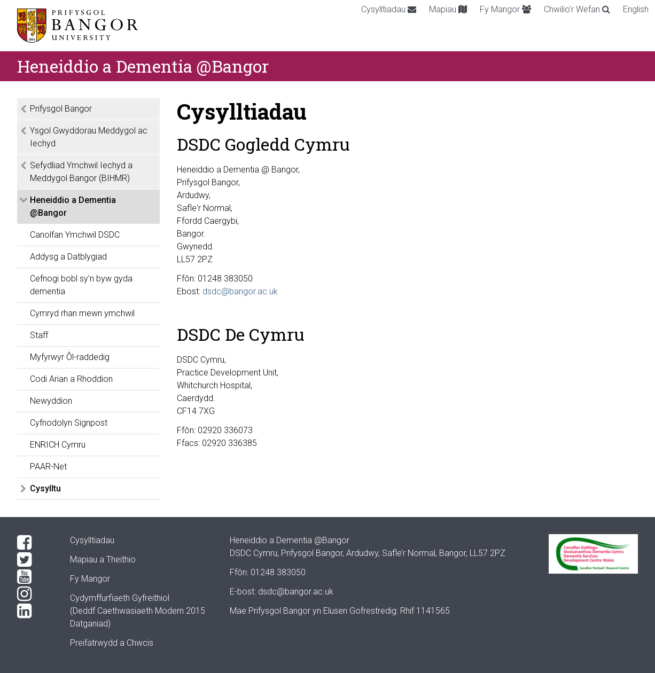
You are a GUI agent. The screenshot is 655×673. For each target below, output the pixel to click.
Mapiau (448, 9)
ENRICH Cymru (57, 445)
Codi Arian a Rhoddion (71, 379)
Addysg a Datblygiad (68, 257)
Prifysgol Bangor (61, 109)
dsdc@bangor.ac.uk (240, 291)
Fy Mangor (505, 9)
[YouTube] (35, 576)
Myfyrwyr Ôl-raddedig (70, 357)
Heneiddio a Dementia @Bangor (73, 206)
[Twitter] (35, 559)
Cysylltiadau (388, 9)
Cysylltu (45, 488)
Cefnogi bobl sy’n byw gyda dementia (81, 284)
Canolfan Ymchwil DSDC (75, 235)
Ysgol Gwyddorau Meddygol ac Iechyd (88, 137)
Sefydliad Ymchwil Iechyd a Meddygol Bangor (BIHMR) (81, 171)
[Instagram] (35, 593)
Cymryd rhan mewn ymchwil (82, 313)
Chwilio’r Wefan (577, 9)
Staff (39, 335)
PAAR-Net (48, 466)
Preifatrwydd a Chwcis (111, 643)
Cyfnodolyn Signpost (68, 423)
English (636, 9)
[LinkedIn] (35, 611)
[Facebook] (35, 542)
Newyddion (51, 401)
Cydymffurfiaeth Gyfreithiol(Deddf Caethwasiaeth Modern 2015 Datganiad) (137, 611)
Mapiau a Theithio (103, 559)
